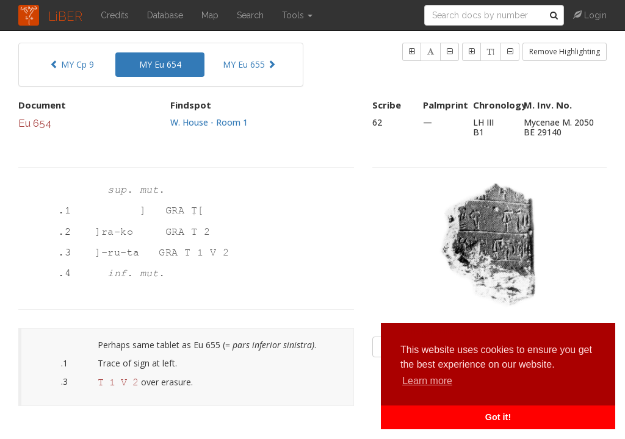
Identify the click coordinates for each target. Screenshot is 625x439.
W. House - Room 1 (209, 122)
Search (250, 15)
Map (210, 15)
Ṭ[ (197, 211)
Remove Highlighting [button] (564, 51)
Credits (115, 15)
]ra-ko (117, 232)
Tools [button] (297, 15)
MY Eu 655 (249, 64)
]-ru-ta (120, 253)
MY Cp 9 (72, 64)
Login (590, 15)
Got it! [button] (498, 417)
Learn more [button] (427, 381)
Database (165, 15)
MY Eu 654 (160, 64)
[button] (411, 52)
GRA (178, 211)
